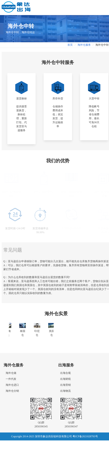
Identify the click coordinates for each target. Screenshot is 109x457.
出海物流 (65, 390)
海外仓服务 (84, 44)
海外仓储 (11, 373)
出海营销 (65, 384)
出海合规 (65, 373)
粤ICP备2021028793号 (85, 436)
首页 (70, 44)
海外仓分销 (12, 390)
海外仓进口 (12, 384)
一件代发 (11, 378)
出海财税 (65, 378)
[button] (102, 5)
